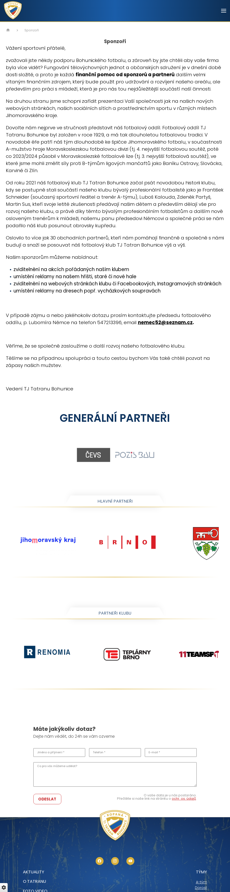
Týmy (201, 872)
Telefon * (99, 752)
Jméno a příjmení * (50, 752)
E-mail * (154, 752)
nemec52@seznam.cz (165, 322)
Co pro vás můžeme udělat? (57, 766)
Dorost (201, 887)
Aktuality (33, 872)
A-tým (201, 882)
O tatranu (34, 881)
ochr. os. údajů (184, 798)
